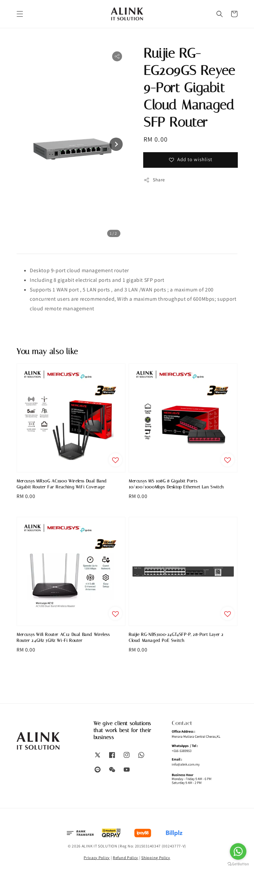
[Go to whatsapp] (238, 851)
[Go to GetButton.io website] (238, 864)
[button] (20, 14)
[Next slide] (116, 144)
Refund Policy (125, 857)
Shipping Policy (155, 857)
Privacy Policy (97, 857)
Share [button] (154, 180)
